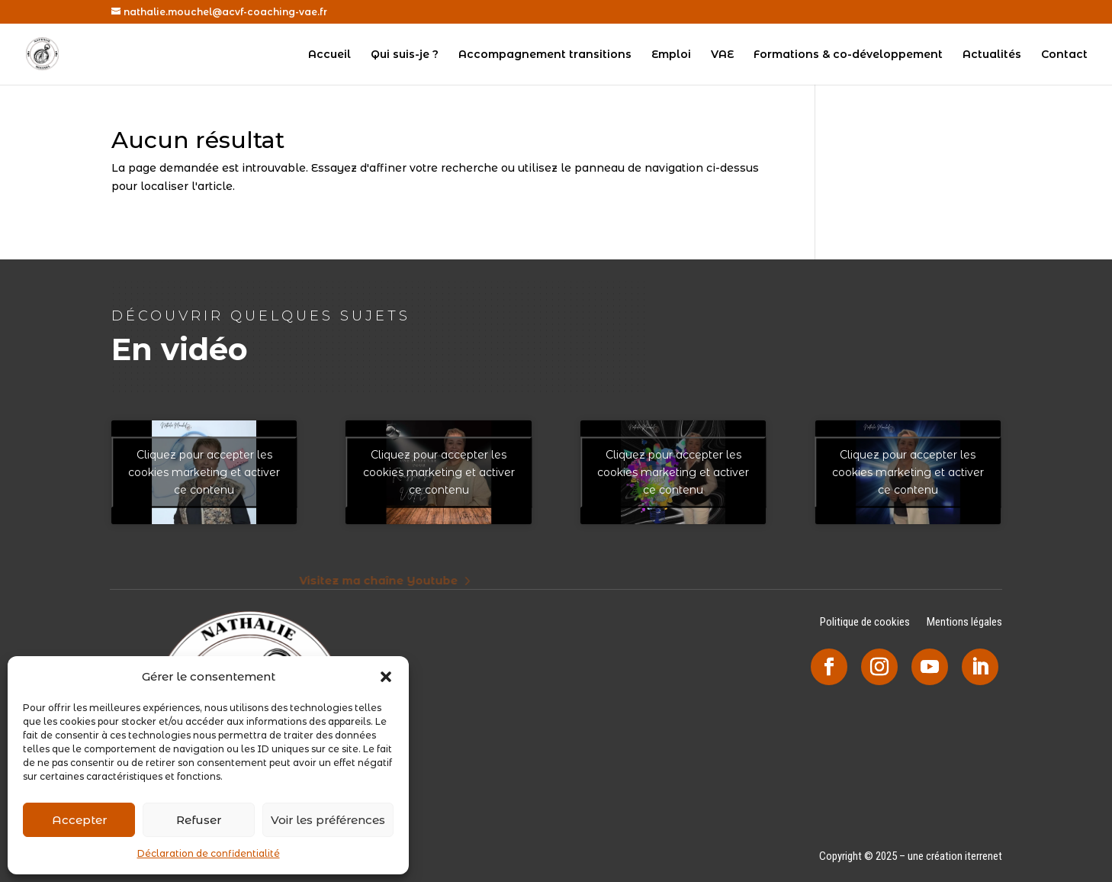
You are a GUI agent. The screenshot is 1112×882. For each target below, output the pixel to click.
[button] (386, 676)
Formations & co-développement (848, 55)
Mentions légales (964, 623)
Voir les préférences (328, 820)
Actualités (992, 55)
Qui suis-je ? (405, 55)
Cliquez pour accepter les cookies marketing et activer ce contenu (204, 471)
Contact (1064, 55)
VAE (722, 55)
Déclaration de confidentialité (208, 853)
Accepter (79, 820)
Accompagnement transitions (545, 55)
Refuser (198, 820)
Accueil (329, 55)
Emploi (671, 55)
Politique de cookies (865, 623)
